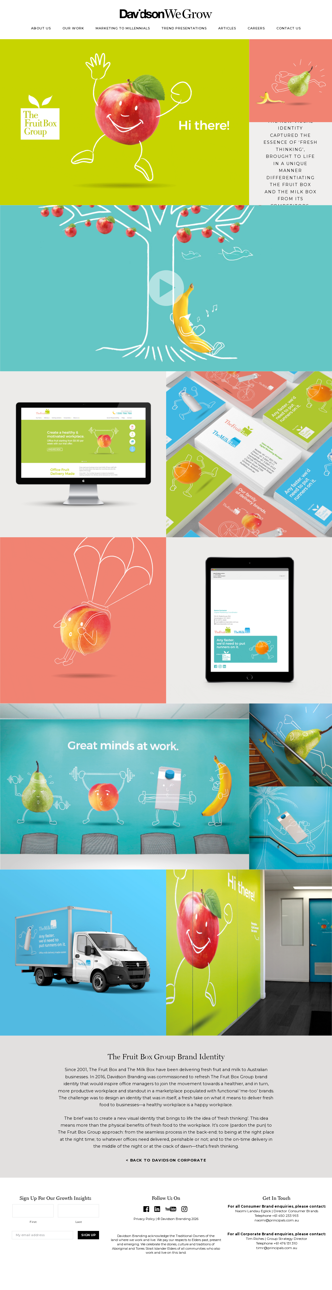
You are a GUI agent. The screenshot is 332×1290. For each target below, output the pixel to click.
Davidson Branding (166, 13)
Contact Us (288, 28)
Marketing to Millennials (123, 28)
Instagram (184, 1209)
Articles (227, 28)
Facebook (146, 1209)
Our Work (73, 28)
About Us (41, 28)
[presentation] (55, 1258)
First (33, 1221)
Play (166, 288)
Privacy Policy (144, 1219)
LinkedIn (157, 1209)
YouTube (170, 1209)
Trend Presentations (184, 28)
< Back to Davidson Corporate (166, 1160)
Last (78, 1221)
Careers (256, 28)
